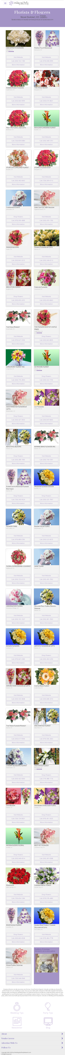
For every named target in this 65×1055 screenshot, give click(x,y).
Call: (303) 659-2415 (18, 300)
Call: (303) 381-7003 (46, 619)
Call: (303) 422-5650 (18, 779)
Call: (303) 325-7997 (46, 500)
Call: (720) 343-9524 (18, 500)
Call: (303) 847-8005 (46, 420)
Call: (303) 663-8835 (46, 340)
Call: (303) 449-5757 (46, 141)
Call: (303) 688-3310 (46, 699)
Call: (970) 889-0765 (18, 539)
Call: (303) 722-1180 (18, 61)
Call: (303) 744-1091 (46, 460)
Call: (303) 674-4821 (46, 101)
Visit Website (18, 57)
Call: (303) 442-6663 (18, 181)
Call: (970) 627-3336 (18, 340)
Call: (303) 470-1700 (46, 220)
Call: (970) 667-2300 (18, 659)
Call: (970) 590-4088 (18, 220)
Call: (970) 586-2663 (46, 739)
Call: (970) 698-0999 (46, 61)
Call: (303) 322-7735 (46, 380)
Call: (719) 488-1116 (46, 779)
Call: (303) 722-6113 (18, 579)
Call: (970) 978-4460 (46, 898)
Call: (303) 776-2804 (18, 380)
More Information (18, 65)
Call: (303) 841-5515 (18, 260)
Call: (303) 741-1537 (18, 619)
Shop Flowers (18, 217)
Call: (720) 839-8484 (18, 141)
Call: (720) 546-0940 (18, 978)
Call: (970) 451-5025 (46, 819)
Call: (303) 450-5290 (46, 659)
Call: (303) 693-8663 (46, 300)
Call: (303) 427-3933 (18, 420)
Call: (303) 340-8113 (46, 260)
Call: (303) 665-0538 (18, 938)
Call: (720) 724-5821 (18, 819)
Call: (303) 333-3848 (18, 699)
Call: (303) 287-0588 (46, 858)
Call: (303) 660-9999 (18, 101)
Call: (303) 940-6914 (18, 858)
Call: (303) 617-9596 (18, 739)
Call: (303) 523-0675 (46, 539)
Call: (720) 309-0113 (46, 181)
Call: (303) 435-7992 (46, 579)
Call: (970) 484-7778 (46, 938)
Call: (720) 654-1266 (18, 898)
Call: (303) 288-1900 (18, 460)
